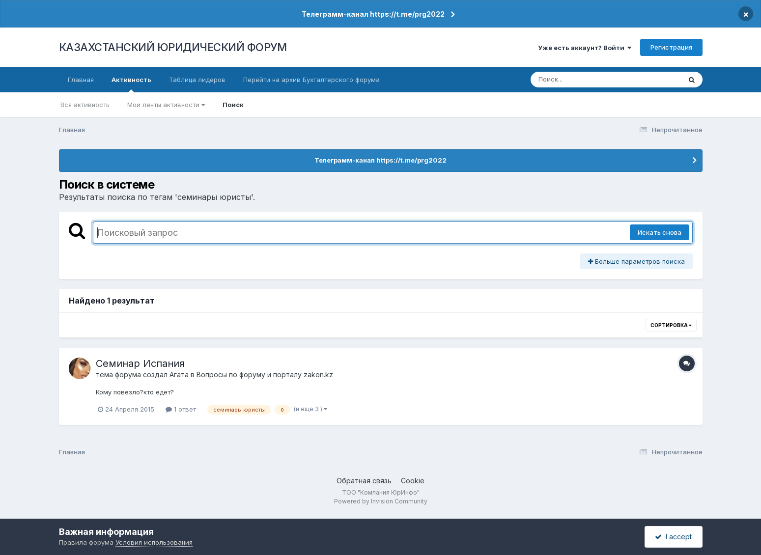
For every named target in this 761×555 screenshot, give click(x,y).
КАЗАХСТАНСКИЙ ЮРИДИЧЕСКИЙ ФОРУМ (173, 47)
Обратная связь (364, 480)
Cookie (412, 480)
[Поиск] (587, 79)
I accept (673, 536)
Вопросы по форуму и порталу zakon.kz (265, 374)
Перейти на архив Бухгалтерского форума (311, 79)
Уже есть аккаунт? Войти (584, 48)
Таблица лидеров (197, 79)
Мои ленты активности (166, 105)
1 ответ (181, 409)
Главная (81, 79)
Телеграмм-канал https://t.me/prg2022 (373, 14)
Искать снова (659, 232)
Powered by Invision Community (380, 501)
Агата (179, 374)
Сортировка (671, 325)
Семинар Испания (140, 363)
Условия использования (154, 542)
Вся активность (85, 105)
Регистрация (671, 47)
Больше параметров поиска (636, 261)
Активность (131, 84)
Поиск (233, 105)
